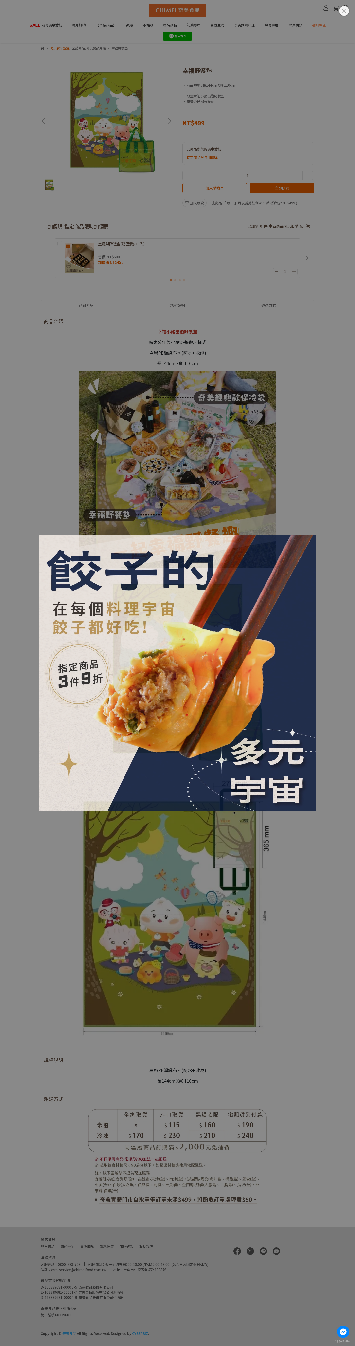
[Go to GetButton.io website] (343, 1341)
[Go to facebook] (343, 1332)
